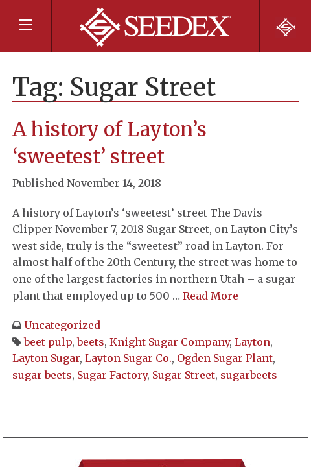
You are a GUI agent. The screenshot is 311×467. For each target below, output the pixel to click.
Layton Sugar (46, 358)
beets (90, 341)
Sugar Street (183, 374)
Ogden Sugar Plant (225, 358)
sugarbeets (248, 374)
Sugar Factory (112, 374)
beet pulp (48, 341)
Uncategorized (62, 324)
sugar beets (42, 374)
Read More (210, 295)
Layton (252, 341)
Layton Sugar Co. (128, 358)
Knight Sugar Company (169, 341)
